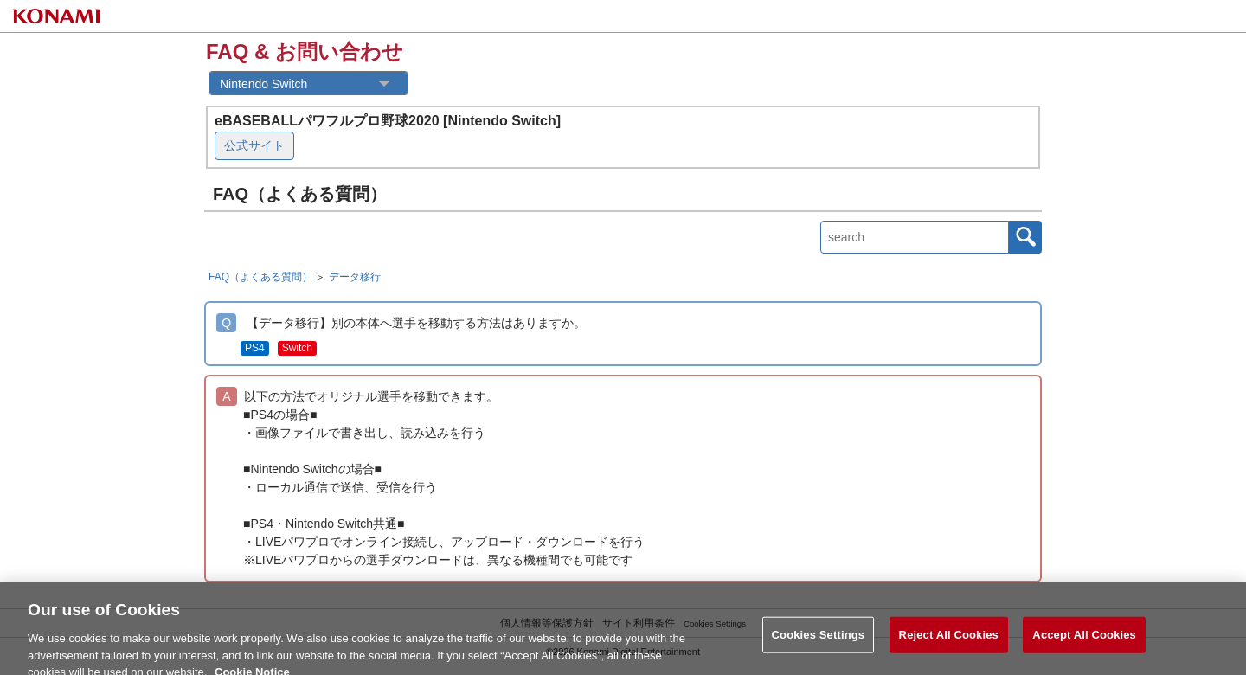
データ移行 (355, 277)
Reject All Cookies (949, 642)
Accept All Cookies (1084, 642)
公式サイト (254, 145)
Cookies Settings (818, 642)
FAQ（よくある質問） (260, 277)
